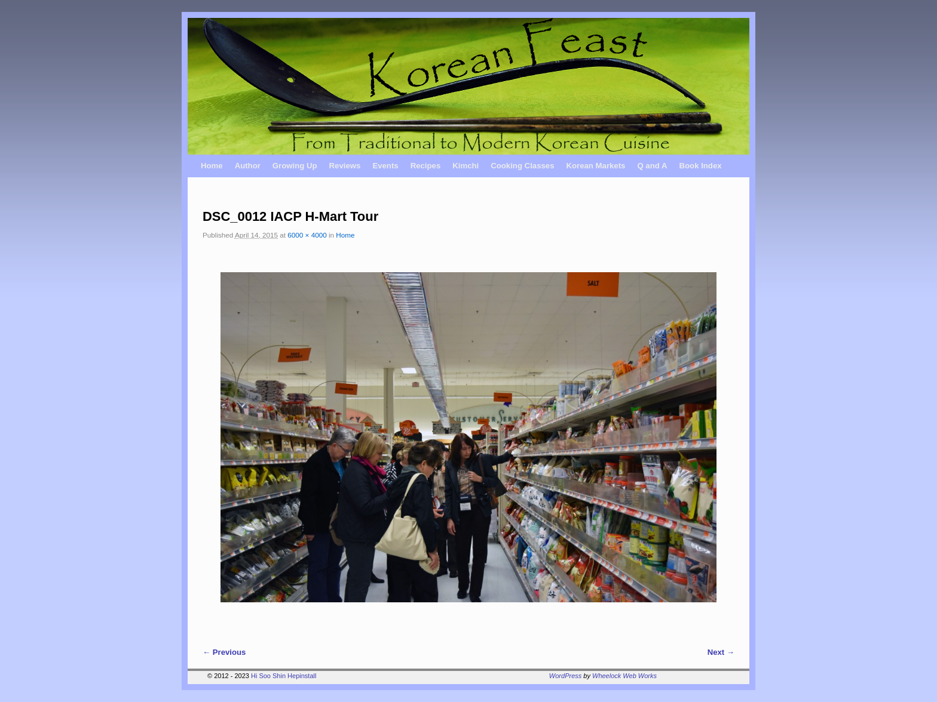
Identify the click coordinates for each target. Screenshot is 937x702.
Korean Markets (595, 165)
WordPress (565, 675)
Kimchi (465, 165)
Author (248, 165)
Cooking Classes (522, 165)
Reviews (345, 165)
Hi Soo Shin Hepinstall (283, 675)
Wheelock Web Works (624, 675)
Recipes (426, 165)
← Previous (224, 652)
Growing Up (294, 165)
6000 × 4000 (306, 235)
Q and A (652, 165)
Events (385, 165)
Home (212, 165)
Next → (721, 652)
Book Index (700, 165)
